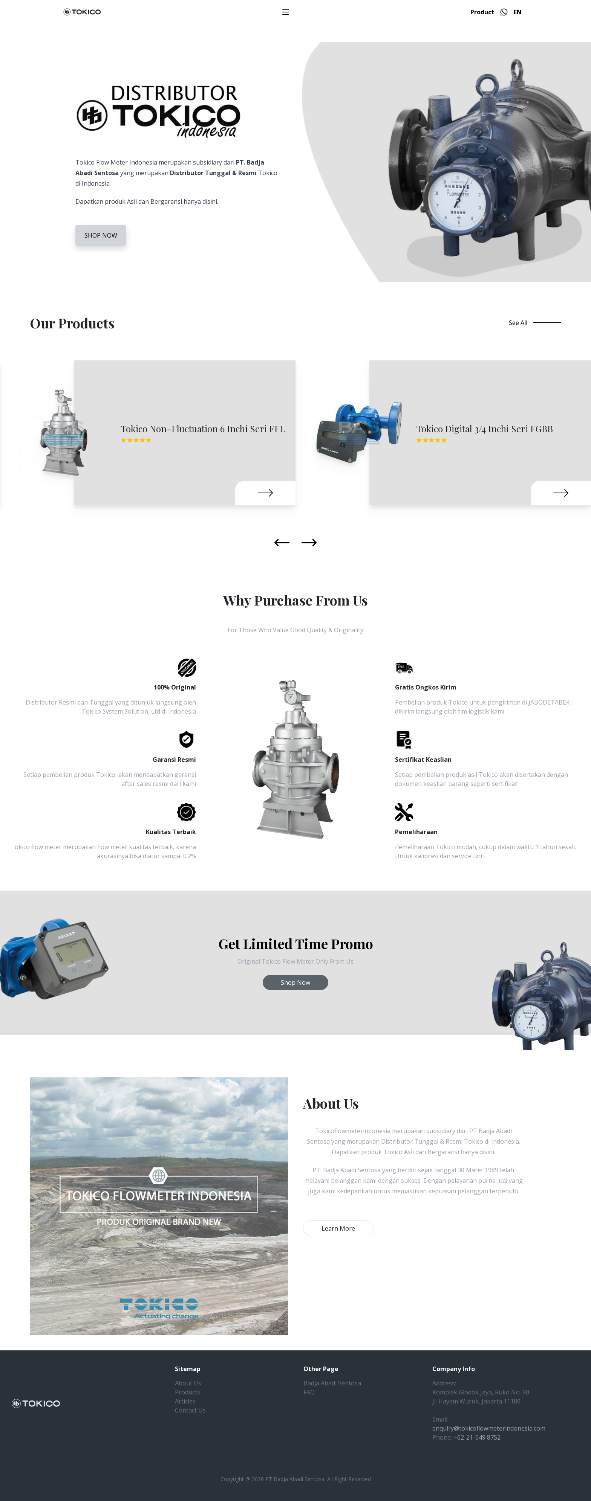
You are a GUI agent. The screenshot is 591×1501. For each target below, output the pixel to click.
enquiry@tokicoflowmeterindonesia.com (488, 1428)
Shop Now (295, 982)
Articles (185, 1401)
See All (535, 323)
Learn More (338, 1228)
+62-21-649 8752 (477, 1437)
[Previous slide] (281, 542)
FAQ (309, 1392)
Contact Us (190, 1410)
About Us (188, 1383)
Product (482, 12)
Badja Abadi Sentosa (332, 1383)
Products (187, 1392)
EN (518, 12)
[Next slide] (309, 542)
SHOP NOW (100, 235)
